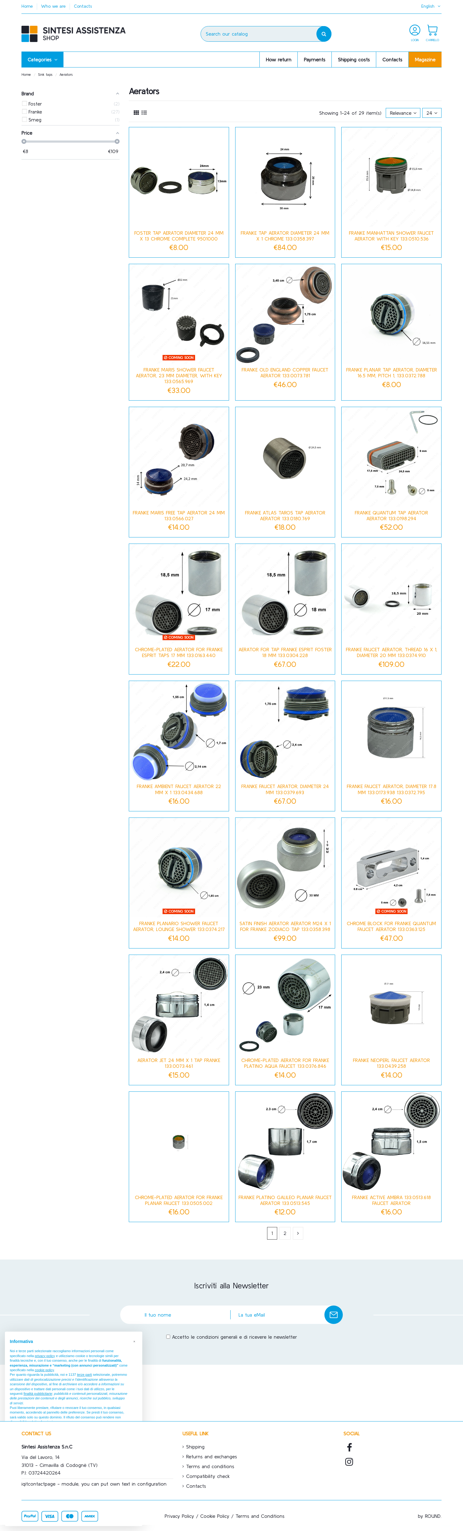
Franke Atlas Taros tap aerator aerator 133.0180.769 (285, 515)
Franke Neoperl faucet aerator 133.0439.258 (391, 1063)
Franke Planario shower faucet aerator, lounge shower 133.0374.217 (179, 926)
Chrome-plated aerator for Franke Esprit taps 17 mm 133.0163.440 (179, 652)
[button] (42, 59)
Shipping (195, 1446)
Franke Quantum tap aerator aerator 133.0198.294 (391, 515)
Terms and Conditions (260, 1516)
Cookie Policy (214, 1516)
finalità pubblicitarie (38, 1393)
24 (432, 113)
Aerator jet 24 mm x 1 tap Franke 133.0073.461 (178, 1063)
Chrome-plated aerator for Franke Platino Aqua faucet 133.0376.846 (285, 1063)
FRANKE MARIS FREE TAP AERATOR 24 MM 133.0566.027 (179, 515)
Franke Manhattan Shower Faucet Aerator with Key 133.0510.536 (391, 235)
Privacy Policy (179, 1516)
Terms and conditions (210, 1466)
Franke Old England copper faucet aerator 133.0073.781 (285, 372)
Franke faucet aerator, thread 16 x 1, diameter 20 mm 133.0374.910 (391, 652)
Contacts (83, 6)
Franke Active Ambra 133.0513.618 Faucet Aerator (391, 1200)
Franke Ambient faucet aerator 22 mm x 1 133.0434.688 (179, 789)
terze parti (84, 1374)
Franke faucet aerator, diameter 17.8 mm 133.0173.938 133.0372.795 (391, 789)
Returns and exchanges (211, 1456)
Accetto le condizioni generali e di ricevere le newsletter (234, 1337)
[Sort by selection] (403, 113)
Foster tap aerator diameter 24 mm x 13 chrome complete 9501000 (179, 235)
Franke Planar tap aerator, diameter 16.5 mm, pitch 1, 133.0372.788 (391, 372)
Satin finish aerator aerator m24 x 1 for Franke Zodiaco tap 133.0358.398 (285, 926)
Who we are (54, 6)
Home (27, 6)
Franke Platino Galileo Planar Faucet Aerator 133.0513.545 (285, 1200)
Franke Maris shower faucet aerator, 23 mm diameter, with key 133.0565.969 (179, 375)
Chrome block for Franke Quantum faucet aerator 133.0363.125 (391, 926)
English (431, 6)
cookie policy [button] (44, 1370)
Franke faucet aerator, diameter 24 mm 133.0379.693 (285, 789)
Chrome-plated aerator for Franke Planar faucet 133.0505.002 (179, 1200)
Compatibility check (208, 1476)
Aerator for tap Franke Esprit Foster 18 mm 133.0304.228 (285, 652)
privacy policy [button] (45, 1356)
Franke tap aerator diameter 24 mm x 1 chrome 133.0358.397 (285, 235)
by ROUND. (430, 1516)
